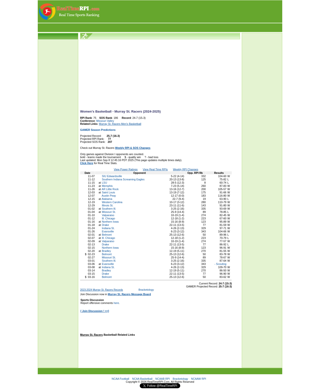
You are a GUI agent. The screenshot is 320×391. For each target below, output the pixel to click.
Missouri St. (109, 211)
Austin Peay (109, 195)
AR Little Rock (110, 189)
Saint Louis (108, 192)
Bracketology (146, 289)
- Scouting (220, 263)
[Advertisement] (191, 11)
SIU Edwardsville (112, 176)
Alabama (107, 198)
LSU (104, 182)
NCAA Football (120, 378)
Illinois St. (107, 205)
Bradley (106, 250)
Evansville (108, 231)
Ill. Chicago (108, 218)
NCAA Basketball (142, 378)
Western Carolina (112, 202)
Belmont (107, 234)
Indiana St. (108, 228)
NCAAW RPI (198, 378)
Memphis (107, 185)
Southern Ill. (109, 208)
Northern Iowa (110, 221)
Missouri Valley (105, 120)
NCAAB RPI (163, 378)
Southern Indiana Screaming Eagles (123, 179)
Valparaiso (108, 215)
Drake (105, 224)
